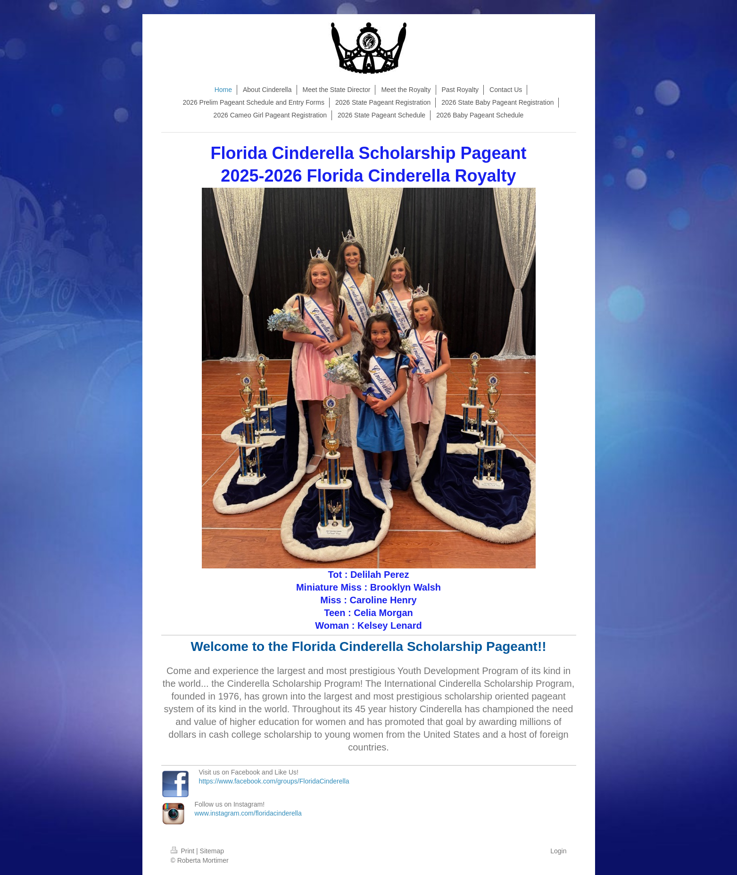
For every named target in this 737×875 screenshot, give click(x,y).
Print (184, 851)
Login (558, 851)
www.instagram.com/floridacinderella (248, 813)
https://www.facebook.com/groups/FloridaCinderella (274, 781)
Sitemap (212, 851)
